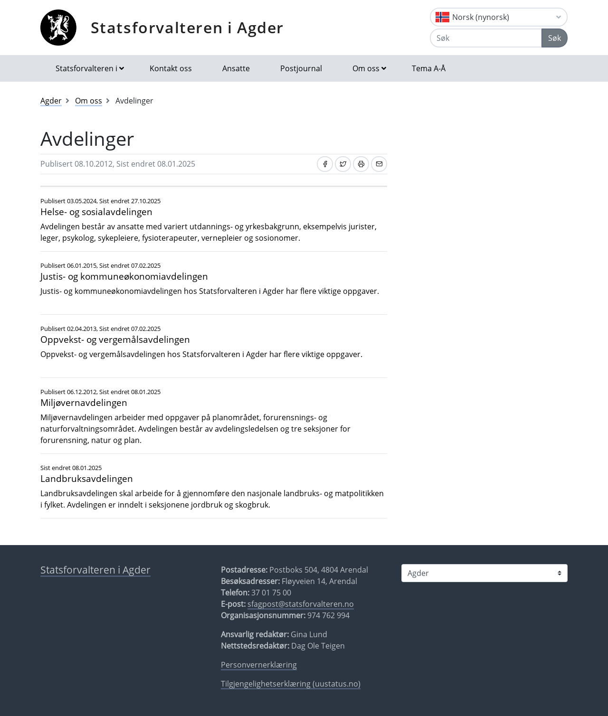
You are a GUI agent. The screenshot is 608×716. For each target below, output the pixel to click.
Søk (554, 38)
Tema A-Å (429, 68)
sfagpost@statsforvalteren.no (300, 604)
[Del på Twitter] (343, 164)
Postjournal (301, 68)
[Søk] (486, 37)
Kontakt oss (171, 68)
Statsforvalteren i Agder (187, 27)
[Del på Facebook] (325, 164)
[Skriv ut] (361, 164)
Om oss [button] (366, 68)
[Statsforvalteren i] (484, 573)
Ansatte (236, 68)
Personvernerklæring (259, 664)
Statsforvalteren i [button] (86, 68)
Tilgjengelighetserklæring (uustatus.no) (291, 683)
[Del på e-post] (379, 164)
